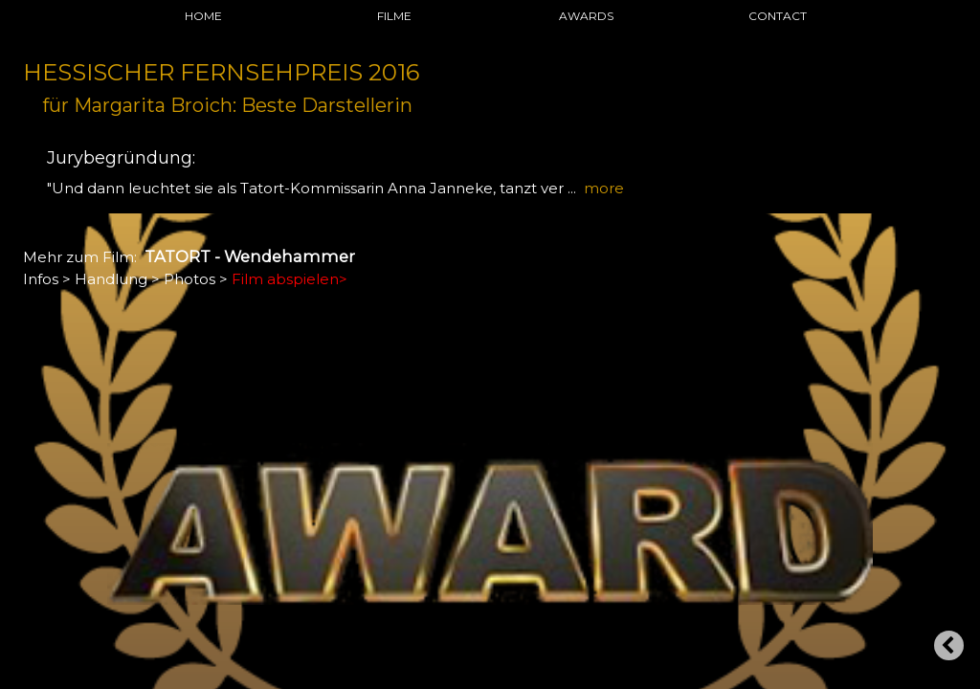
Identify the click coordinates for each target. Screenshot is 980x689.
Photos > (196, 279)
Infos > (47, 279)
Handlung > (117, 279)
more (604, 188)
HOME (203, 16)
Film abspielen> (289, 279)
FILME (394, 16)
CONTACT (777, 16)
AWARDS (586, 16)
